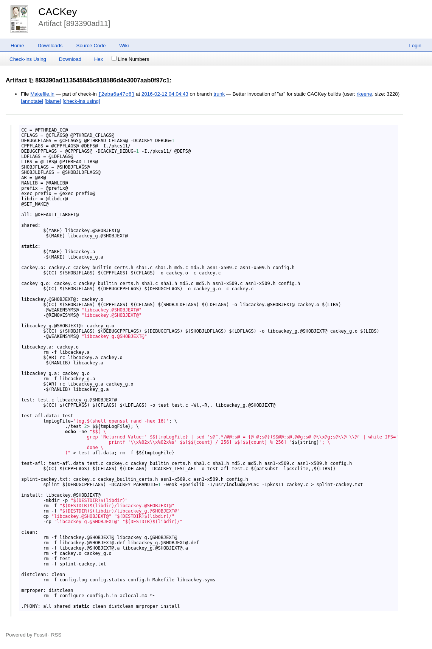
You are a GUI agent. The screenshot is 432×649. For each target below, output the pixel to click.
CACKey (57, 11)
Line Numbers (130, 59)
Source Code (91, 45)
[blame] (53, 101)
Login (415, 45)
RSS (56, 635)
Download (70, 59)
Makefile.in (42, 94)
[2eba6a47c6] (116, 94)
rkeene (364, 94)
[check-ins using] (81, 101)
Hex (98, 59)
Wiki (124, 45)
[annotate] (32, 101)
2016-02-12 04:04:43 (164, 94)
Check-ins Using (27, 59)
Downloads (50, 45)
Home (17, 45)
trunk (219, 94)
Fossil (40, 635)
